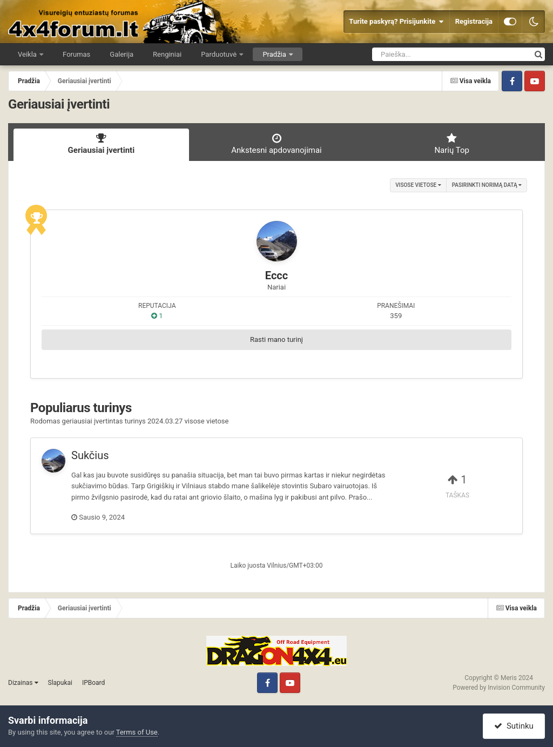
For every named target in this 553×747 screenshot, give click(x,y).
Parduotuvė (219, 54)
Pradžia (275, 54)
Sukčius (90, 455)
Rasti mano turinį (276, 339)
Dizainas (23, 683)
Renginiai (167, 54)
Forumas (76, 54)
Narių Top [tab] (451, 144)
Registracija (474, 21)
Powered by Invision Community (499, 687)
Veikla (28, 54)
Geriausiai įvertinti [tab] (101, 144)
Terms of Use (137, 732)
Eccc (276, 275)
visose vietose (418, 185)
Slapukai (60, 683)
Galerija (121, 54)
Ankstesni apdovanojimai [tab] (276, 144)
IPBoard (93, 683)
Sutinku (513, 726)
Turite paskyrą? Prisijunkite (396, 21)
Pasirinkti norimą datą (487, 185)
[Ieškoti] (433, 54)
